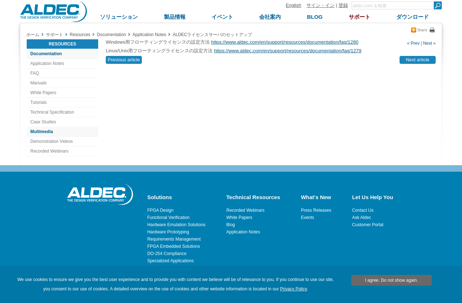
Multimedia (41, 131)
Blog (230, 224)
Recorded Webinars (49, 151)
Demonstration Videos (51, 141)
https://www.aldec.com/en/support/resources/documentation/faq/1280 (284, 42)
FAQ (34, 73)
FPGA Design (160, 210)
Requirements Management (174, 239)
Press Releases (316, 210)
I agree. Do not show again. (391, 280)
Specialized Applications (170, 260)
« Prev (413, 43)
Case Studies (43, 121)
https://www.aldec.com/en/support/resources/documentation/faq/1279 (287, 50)
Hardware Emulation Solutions (176, 224)
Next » (429, 43)
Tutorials (38, 102)
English (293, 5)
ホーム (32, 34)
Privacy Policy (293, 288)
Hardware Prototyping (168, 231)
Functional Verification (168, 217)
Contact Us (362, 210)
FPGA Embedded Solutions (173, 246)
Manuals (38, 82)
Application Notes (47, 63)
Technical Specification (52, 112)
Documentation (46, 53)
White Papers (43, 92)
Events (307, 217)
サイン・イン (320, 5)
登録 (343, 5)
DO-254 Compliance (167, 253)
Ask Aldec (361, 217)
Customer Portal (367, 224)
